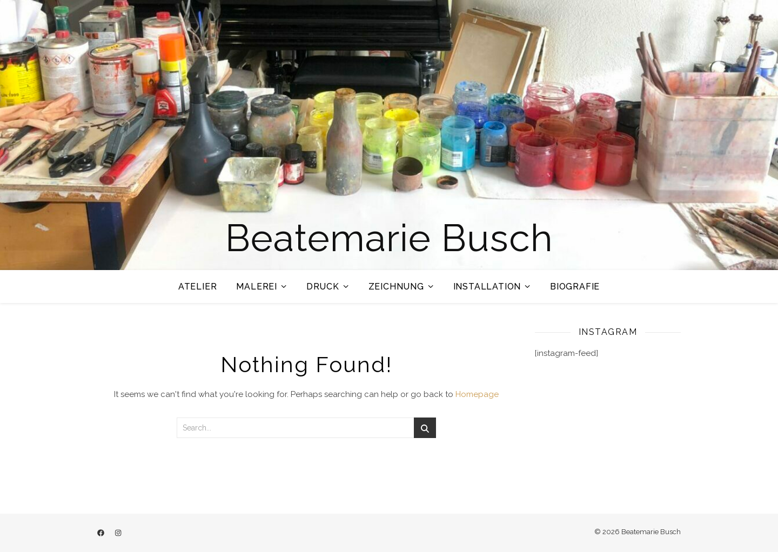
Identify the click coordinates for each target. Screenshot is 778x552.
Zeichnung (396, 286)
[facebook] (101, 533)
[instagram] (118, 533)
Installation (487, 286)
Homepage (477, 394)
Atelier (197, 286)
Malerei (256, 286)
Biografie (575, 286)
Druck (322, 286)
